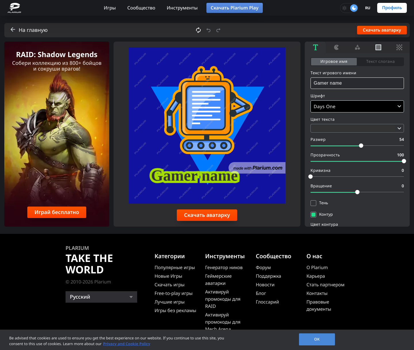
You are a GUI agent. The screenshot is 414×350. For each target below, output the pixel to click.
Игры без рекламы (175, 310)
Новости (265, 284)
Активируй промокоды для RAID (223, 299)
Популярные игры (174, 267)
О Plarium (317, 267)
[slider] (361, 145)
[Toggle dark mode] (349, 8)
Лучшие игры (169, 302)
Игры (110, 8)
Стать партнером (325, 284)
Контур (326, 214)
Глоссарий (267, 302)
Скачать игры (169, 284)
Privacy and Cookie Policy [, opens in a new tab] (126, 343)
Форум (263, 267)
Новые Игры (168, 276)
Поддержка (268, 276)
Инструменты (182, 8)
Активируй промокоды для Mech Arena (223, 322)
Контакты (316, 293)
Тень (323, 203)
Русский (80, 296)
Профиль (392, 8)
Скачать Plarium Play (234, 8)
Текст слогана (380, 61)
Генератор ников (224, 267)
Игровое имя (333, 61)
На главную (33, 30)
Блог (261, 293)
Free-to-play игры (173, 293)
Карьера (315, 276)
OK (317, 339)
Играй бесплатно (56, 212)
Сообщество (141, 8)
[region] (207, 340)
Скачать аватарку (382, 30)
